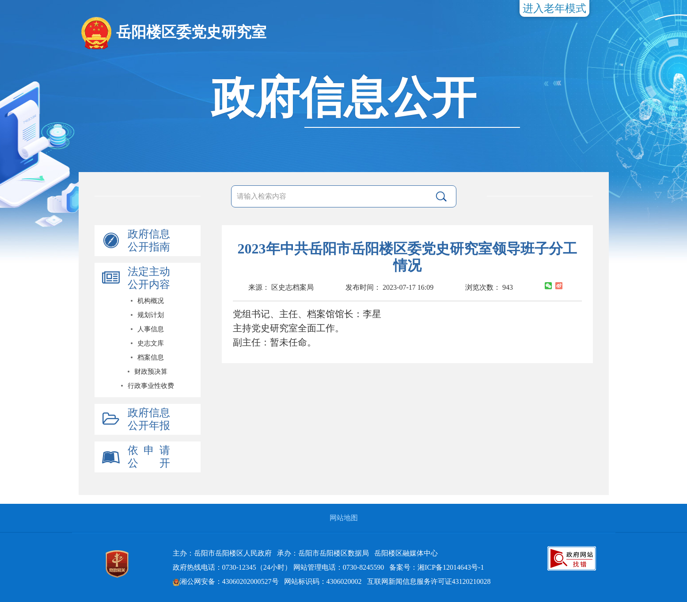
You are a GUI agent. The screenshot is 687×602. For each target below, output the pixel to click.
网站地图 (344, 517)
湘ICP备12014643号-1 (451, 567)
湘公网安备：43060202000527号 (226, 581)
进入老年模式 (554, 8)
